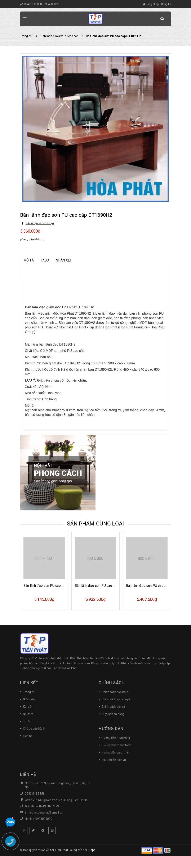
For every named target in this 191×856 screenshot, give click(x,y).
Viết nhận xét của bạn (40, 223)
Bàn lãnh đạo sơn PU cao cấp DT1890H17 (54, 586)
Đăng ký (166, 4)
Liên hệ (27, 736)
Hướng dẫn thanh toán (116, 745)
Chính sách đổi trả (113, 706)
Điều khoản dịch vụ (114, 759)
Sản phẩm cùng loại (95, 523)
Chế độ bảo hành (34, 728)
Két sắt (27, 706)
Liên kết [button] (29, 682)
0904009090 (51, 4)
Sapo (92, 850)
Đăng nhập (152, 4)
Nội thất (28, 714)
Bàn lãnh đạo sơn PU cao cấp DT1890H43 (106, 586)
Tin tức (27, 721)
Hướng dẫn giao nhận (116, 752)
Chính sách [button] (112, 682)
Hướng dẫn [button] (111, 728)
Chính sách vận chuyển (117, 699)
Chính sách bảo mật (115, 692)
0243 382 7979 (49, 806)
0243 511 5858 (33, 4)
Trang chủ (29, 692)
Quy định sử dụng (113, 714)
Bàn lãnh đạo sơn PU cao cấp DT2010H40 (157, 586)
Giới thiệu (29, 699)
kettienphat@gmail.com (49, 812)
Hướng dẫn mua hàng (116, 737)
